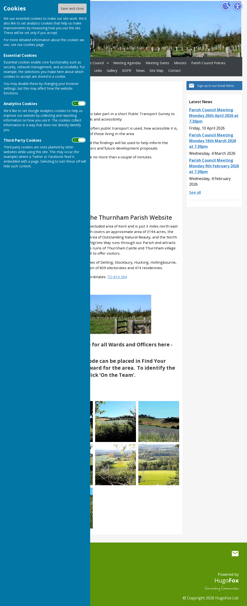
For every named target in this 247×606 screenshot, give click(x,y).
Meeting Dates (157, 63)
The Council (94, 63)
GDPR (126, 70)
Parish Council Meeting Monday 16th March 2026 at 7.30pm (212, 140)
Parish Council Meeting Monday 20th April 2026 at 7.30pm (213, 115)
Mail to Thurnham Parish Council (235, 553)
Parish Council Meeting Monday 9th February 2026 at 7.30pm (214, 166)
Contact (174, 70)
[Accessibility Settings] (237, 6)
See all (195, 192)
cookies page (33, 44)
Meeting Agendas (127, 63)
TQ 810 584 (117, 276)
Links (98, 70)
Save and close (72, 8)
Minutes (180, 63)
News (140, 70)
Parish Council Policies (208, 63)
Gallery (112, 70)
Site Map (156, 70)
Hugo (226, 580)
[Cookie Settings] (225, 6)
